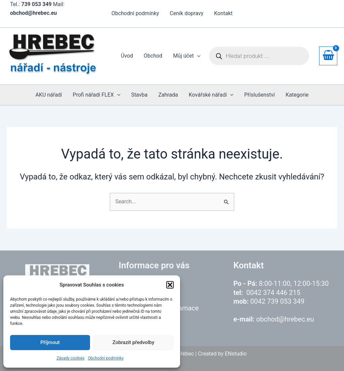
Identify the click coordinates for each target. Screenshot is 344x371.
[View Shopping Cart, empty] (328, 55)
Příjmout (49, 342)
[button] (170, 284)
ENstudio (236, 353)
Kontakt (223, 13)
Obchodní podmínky (106, 358)
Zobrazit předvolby (134, 342)
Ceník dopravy (186, 13)
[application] (197, 55)
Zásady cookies (70, 358)
